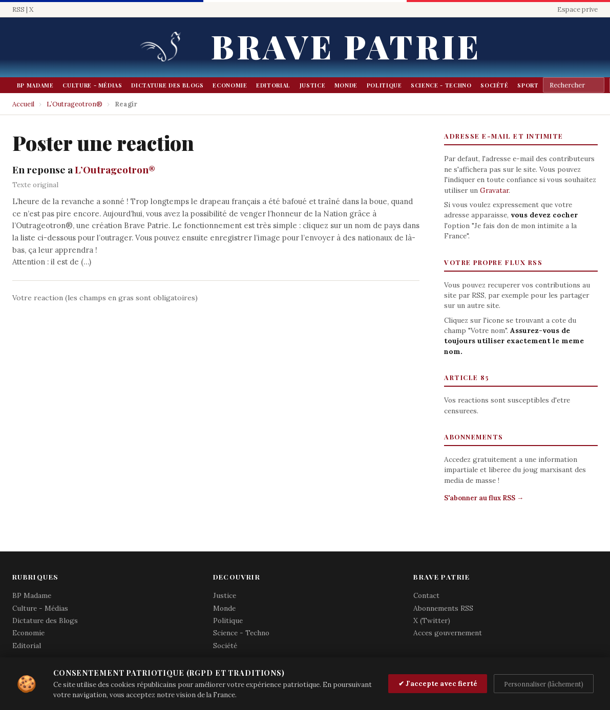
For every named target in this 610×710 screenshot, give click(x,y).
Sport (527, 85)
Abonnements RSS (443, 608)
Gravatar (494, 190)
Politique (384, 85)
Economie (230, 85)
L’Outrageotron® (74, 104)
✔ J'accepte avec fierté (437, 683)
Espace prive (577, 9)
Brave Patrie (345, 46)
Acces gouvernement (447, 632)
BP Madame (35, 85)
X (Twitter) (431, 620)
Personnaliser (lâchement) (543, 684)
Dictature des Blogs (167, 85)
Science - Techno (441, 85)
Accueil (23, 104)
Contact (426, 595)
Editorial (273, 85)
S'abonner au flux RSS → (483, 498)
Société (494, 85)
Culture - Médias (92, 85)
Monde (345, 85)
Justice (313, 85)
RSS (18, 9)
